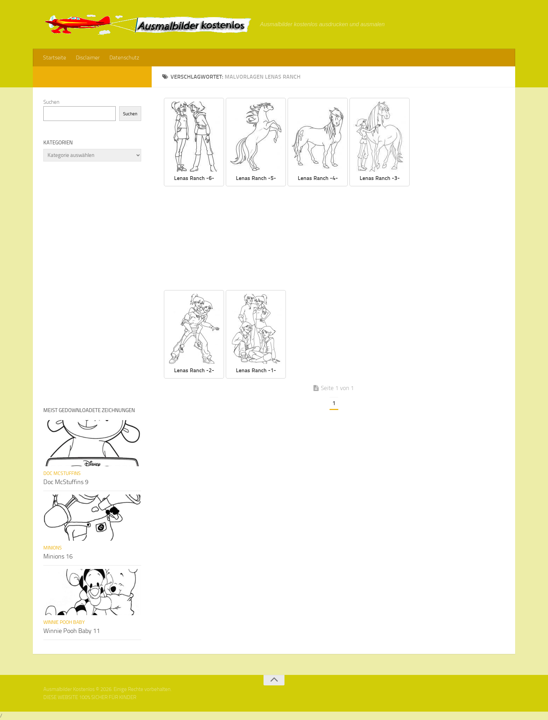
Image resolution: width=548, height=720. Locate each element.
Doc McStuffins (62, 473)
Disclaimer (88, 57)
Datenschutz (124, 57)
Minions (52, 548)
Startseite (54, 57)
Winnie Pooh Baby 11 (71, 631)
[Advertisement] (338, 239)
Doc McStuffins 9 (65, 482)
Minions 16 (58, 556)
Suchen (51, 102)
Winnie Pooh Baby (64, 622)
